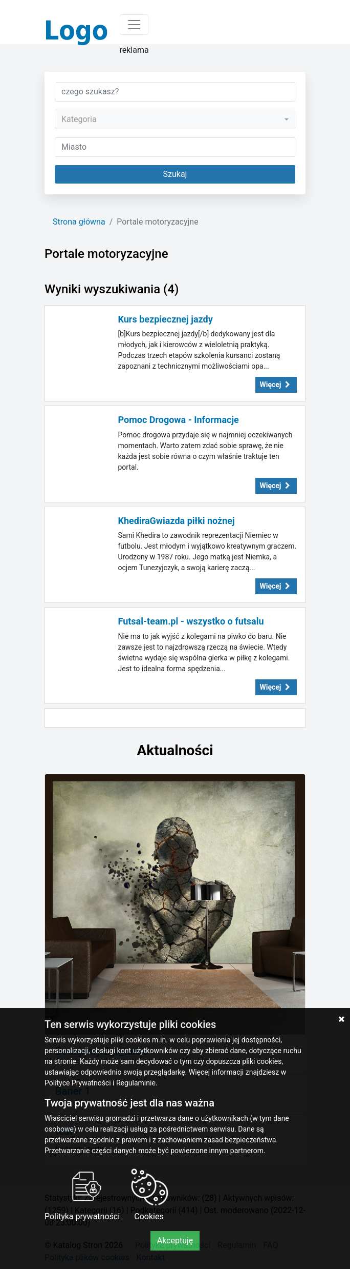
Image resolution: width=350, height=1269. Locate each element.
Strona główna (79, 222)
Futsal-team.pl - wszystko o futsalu (191, 621)
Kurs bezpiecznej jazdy (165, 319)
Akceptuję (175, 1240)
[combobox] (175, 119)
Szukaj (175, 174)
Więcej (276, 384)
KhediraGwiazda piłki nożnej (176, 520)
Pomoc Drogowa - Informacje (178, 419)
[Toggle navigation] (134, 24)
